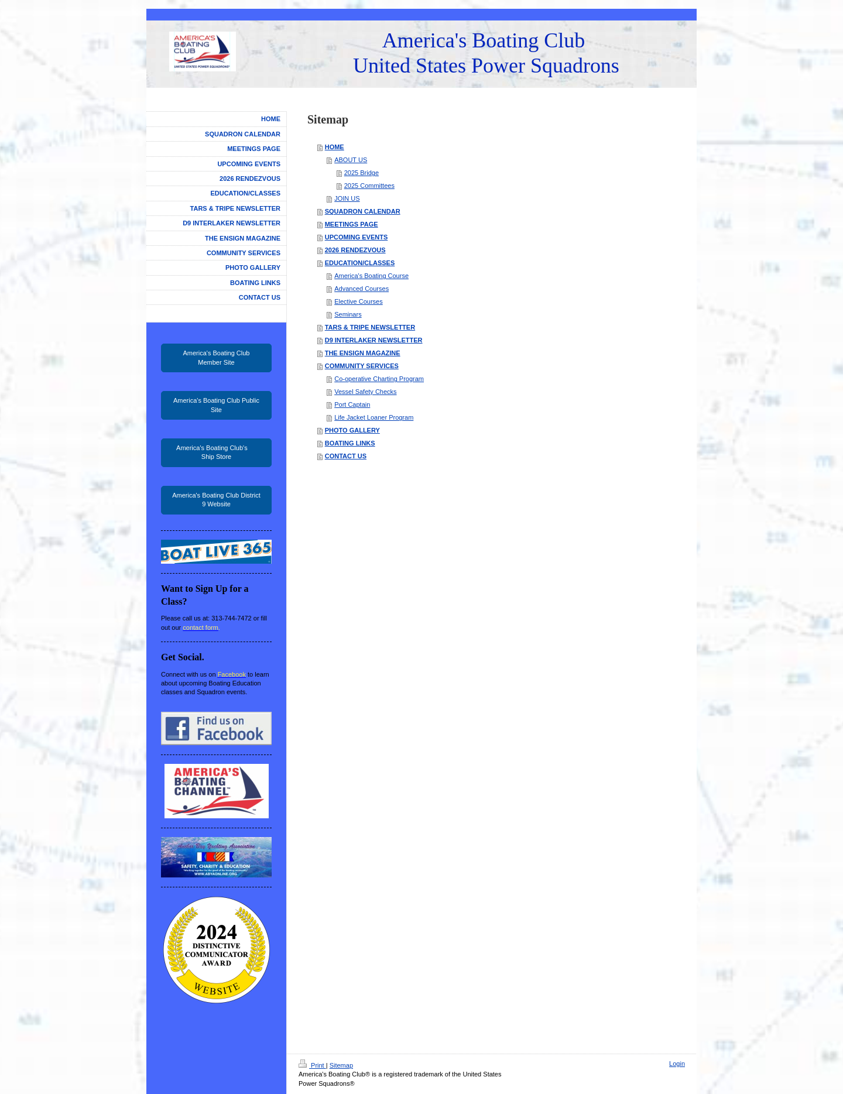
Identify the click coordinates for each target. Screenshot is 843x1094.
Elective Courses (358, 301)
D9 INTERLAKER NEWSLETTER (374, 340)
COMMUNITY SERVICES (362, 365)
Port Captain (352, 404)
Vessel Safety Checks (365, 391)
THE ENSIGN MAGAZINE (362, 352)
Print (312, 1065)
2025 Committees (369, 185)
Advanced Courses (361, 288)
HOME (334, 146)
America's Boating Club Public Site (216, 405)
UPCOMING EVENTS (356, 237)
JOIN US (346, 198)
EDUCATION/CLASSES (360, 262)
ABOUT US (350, 159)
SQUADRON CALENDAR (362, 211)
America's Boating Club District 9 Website (216, 499)
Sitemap (341, 1065)
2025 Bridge (361, 172)
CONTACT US (345, 455)
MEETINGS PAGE (351, 224)
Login (677, 1063)
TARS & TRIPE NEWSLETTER (370, 327)
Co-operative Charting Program (379, 378)
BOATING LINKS (350, 443)
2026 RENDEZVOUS (355, 249)
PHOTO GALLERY (352, 430)
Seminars (347, 314)
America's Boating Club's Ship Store (216, 452)
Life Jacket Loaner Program (373, 417)
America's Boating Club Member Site (216, 357)
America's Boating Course (371, 275)
